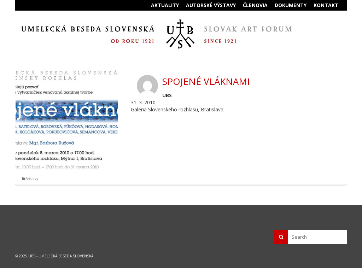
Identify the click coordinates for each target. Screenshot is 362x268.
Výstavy (32, 178)
